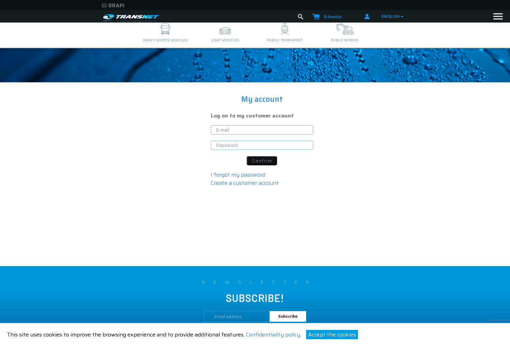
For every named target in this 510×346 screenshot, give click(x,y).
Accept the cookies (332, 334)
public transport (285, 40)
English (392, 16)
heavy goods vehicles (165, 40)
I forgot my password (238, 174)
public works (345, 40)
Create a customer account (245, 183)
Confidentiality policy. (273, 334)
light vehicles (225, 40)
